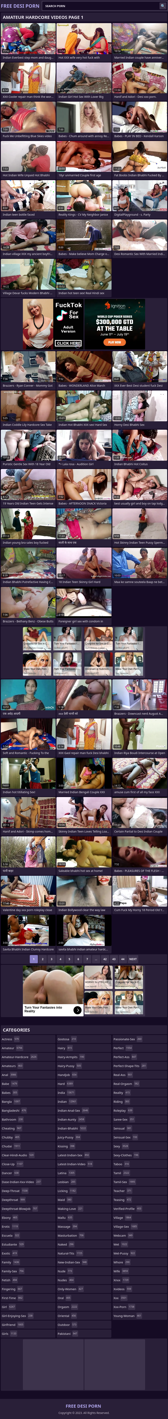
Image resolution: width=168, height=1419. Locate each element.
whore (122, 1262)
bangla (11, 1101)
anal (9, 1075)
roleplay (123, 1110)
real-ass (123, 1075)
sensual (123, 1128)
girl (9, 1307)
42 (105, 959)
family (11, 1262)
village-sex (126, 1226)
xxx (121, 1298)
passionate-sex (128, 1039)
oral (64, 1298)
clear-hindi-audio (18, 1155)
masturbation (71, 1235)
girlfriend (13, 1325)
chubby (11, 1137)
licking (67, 1191)
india (66, 1093)
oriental (67, 1316)
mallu (65, 1218)
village (123, 1218)
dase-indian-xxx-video (21, 1182)
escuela (11, 1235)
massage (68, 1226)
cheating (12, 1128)
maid (65, 1200)
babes (10, 1093)
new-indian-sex (73, 1262)
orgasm (68, 1307)
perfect (123, 1048)
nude (65, 1271)
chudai (11, 1146)
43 (114, 959)
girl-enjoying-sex (18, 1316)
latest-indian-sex (74, 1155)
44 (122, 959)
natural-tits (70, 1253)
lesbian (67, 1182)
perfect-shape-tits (130, 1066)
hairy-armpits (71, 1057)
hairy (65, 1048)
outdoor (67, 1325)
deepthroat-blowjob (20, 1209)
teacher (123, 1191)
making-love (70, 1209)
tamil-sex (125, 1182)
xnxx (121, 1280)
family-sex (13, 1271)
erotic (10, 1226)
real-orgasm (127, 1084)
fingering (12, 1289)
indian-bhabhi (72, 1128)
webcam (123, 1235)
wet (121, 1244)
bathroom (13, 1119)
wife (121, 1271)
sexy (121, 1146)
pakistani (68, 1334)
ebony (10, 1218)
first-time (12, 1298)
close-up (12, 1164)
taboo (122, 1164)
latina (66, 1173)
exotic (10, 1253)
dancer (11, 1173)
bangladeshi (14, 1110)
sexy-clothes (126, 1155)
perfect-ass (125, 1057)
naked (66, 1244)
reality (122, 1093)
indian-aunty (71, 1119)
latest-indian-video (75, 1164)
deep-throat (15, 1191)
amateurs (12, 1066)
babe (10, 1084)
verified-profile (128, 1209)
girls (9, 1334)
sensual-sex (126, 1137)
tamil (122, 1173)
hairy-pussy (70, 1066)
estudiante (13, 1244)
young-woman (128, 1316)
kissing (66, 1146)
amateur (12, 1048)
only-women (71, 1289)
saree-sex (124, 1119)
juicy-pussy (69, 1137)
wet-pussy (125, 1253)
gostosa (67, 1039)
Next (133, 959)
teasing (123, 1200)
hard (66, 1084)
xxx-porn (124, 1307)
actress (11, 1039)
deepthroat (14, 1200)
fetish (10, 1280)
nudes (66, 1280)
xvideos (123, 1289)
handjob (68, 1075)
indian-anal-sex (73, 1110)
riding (122, 1101)
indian (67, 1101)
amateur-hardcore (19, 1057)
